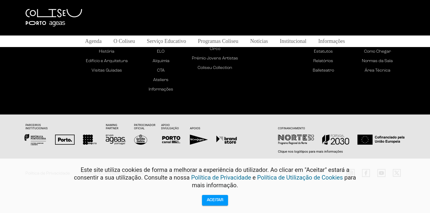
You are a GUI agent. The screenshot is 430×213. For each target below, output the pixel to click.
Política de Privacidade (221, 177)
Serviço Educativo (166, 41)
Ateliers (161, 80)
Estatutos (323, 51)
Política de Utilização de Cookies (300, 177)
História (106, 51)
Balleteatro (323, 70)
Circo (215, 49)
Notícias (259, 41)
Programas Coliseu (218, 41)
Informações (331, 41)
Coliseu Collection (215, 68)
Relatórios (323, 61)
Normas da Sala (377, 61)
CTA (161, 70)
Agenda (93, 41)
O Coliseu (124, 41)
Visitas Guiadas (107, 70)
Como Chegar (377, 51)
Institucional (293, 41)
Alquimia (161, 61)
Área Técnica (377, 70)
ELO (161, 51)
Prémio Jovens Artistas (215, 58)
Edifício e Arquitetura (107, 61)
